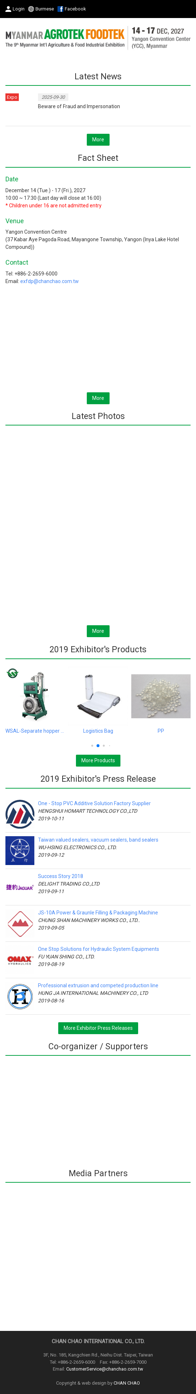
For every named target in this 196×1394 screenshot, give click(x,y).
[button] (92, 745)
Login (19, 9)
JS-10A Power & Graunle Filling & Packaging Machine (98, 913)
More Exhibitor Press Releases (98, 1028)
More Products (98, 760)
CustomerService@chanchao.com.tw (104, 1369)
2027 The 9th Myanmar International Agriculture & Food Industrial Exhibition (98, 37)
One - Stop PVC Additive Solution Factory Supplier (94, 803)
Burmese (44, 9)
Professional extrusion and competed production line (98, 985)
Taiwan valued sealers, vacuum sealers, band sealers (98, 840)
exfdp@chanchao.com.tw (49, 281)
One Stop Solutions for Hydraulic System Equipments (98, 949)
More (98, 139)
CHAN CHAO (127, 1383)
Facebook (75, 9)
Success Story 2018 (60, 876)
